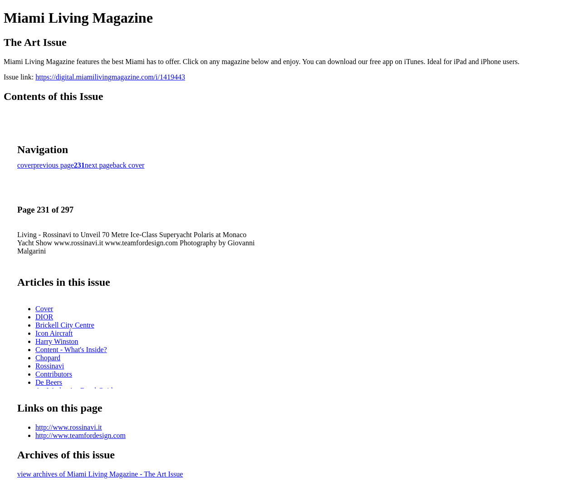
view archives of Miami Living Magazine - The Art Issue (100, 474)
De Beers (48, 382)
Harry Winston (56, 341)
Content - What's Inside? (71, 349)
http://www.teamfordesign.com (80, 435)
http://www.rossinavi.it (68, 427)
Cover (44, 309)
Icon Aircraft (54, 333)
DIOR (44, 317)
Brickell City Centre (64, 325)
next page (99, 165)
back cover (129, 165)
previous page (54, 165)
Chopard (47, 358)
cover (25, 165)
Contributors (53, 374)
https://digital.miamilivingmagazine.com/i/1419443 (110, 77)
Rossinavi (49, 366)
